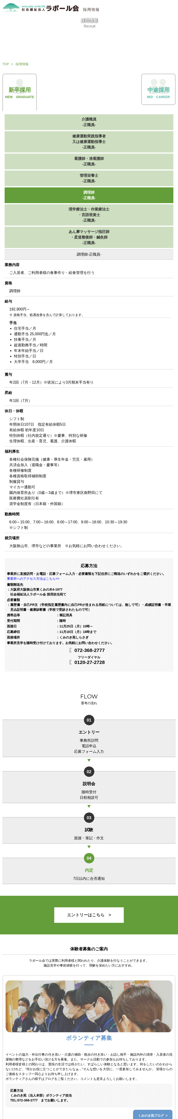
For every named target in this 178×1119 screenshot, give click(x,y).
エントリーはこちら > (89, 915)
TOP (5, 64)
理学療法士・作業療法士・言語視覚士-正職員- (89, 214)
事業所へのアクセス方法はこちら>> (33, 578)
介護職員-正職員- (89, 122)
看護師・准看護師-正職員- (89, 161)
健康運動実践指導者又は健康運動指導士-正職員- (89, 141)
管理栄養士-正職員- (89, 178)
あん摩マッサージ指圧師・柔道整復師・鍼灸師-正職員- (89, 237)
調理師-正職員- (89, 195)
